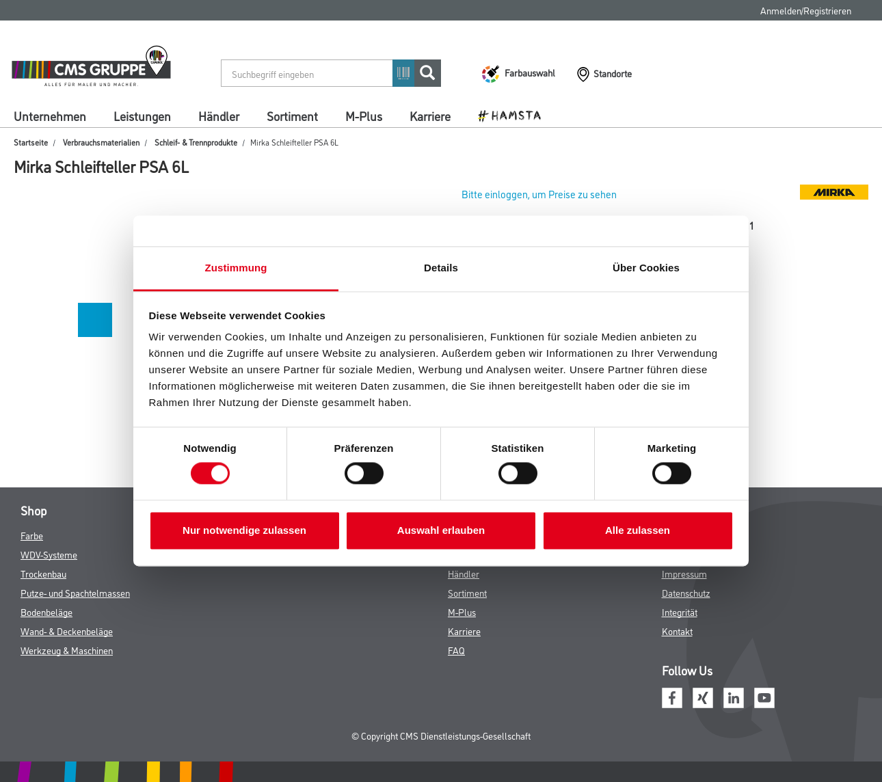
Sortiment (292, 115)
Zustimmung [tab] (236, 267)
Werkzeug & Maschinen (67, 649)
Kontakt (677, 630)
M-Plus (363, 115)
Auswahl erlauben (441, 530)
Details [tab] (441, 267)
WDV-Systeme (49, 554)
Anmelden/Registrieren (805, 9)
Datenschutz (686, 592)
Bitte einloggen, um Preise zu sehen (539, 194)
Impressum (684, 573)
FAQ (456, 649)
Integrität (679, 611)
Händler (218, 115)
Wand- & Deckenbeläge (67, 630)
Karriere (430, 115)
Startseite (31, 142)
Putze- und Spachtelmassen (75, 592)
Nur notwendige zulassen (244, 530)
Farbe (32, 534)
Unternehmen (50, 115)
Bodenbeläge (46, 611)
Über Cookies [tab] (646, 267)
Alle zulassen (637, 530)
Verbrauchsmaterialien (101, 142)
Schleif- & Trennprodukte (196, 142)
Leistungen (142, 115)
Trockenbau (43, 573)
